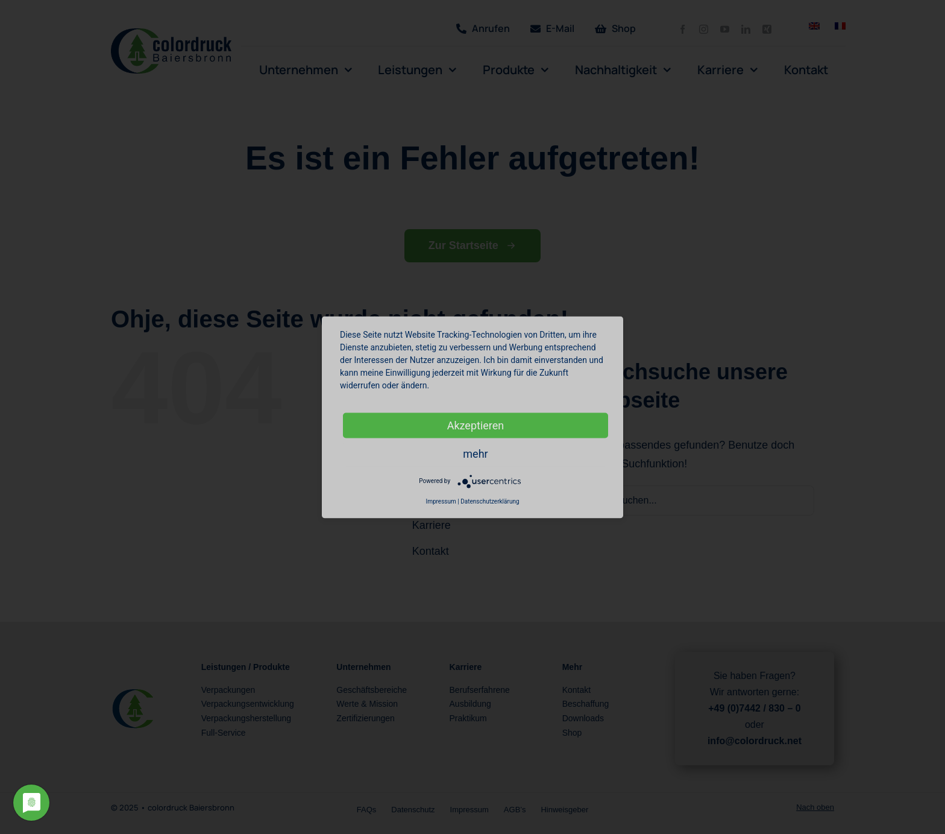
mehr (475, 453)
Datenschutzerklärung (489, 501)
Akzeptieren (475, 425)
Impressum (440, 501)
